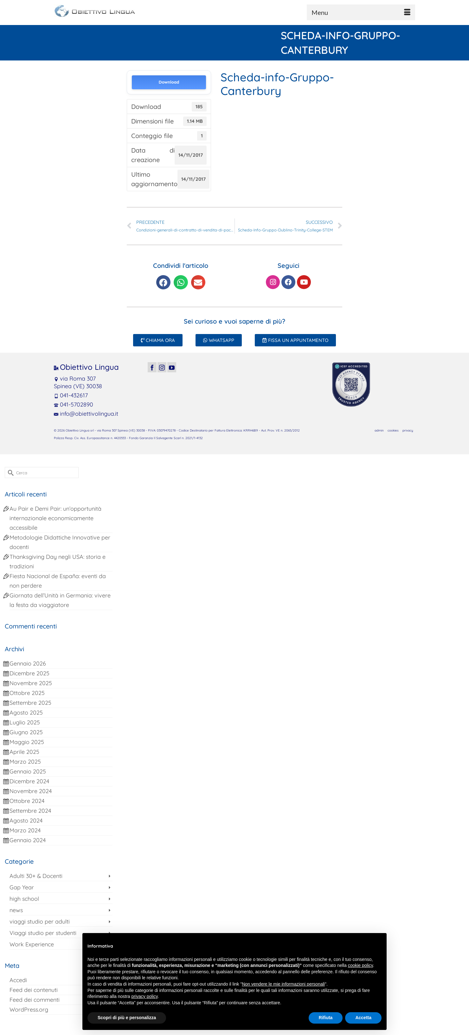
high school (24, 898)
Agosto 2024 (26, 820)
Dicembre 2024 (29, 781)
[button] (163, 282)
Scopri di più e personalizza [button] (127, 1017)
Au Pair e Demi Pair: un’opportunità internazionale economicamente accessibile (55, 518)
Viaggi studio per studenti (43, 933)
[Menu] (361, 12)
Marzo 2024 (25, 830)
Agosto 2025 (26, 712)
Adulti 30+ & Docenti (36, 876)
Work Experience (32, 944)
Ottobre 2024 (27, 801)
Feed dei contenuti (34, 990)
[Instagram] (161, 367)
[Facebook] (152, 367)
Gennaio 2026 (28, 663)
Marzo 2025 (25, 761)
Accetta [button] (363, 1017)
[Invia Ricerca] (9, 472)
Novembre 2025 (31, 683)
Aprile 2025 (24, 751)
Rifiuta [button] (326, 1017)
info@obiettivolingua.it (86, 413)
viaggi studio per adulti (40, 921)
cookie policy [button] (360, 965)
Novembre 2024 (31, 791)
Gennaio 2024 (28, 840)
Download (168, 82)
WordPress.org (29, 1009)
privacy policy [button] (145, 996)
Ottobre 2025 (27, 693)
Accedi (18, 980)
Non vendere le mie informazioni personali (283, 984)
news (16, 910)
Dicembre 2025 (29, 673)
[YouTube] (171, 367)
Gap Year (22, 887)
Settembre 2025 (30, 702)
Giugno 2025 (26, 732)
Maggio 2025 (27, 742)
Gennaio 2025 (28, 771)
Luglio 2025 (25, 722)
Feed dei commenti (35, 999)
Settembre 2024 (30, 810)
